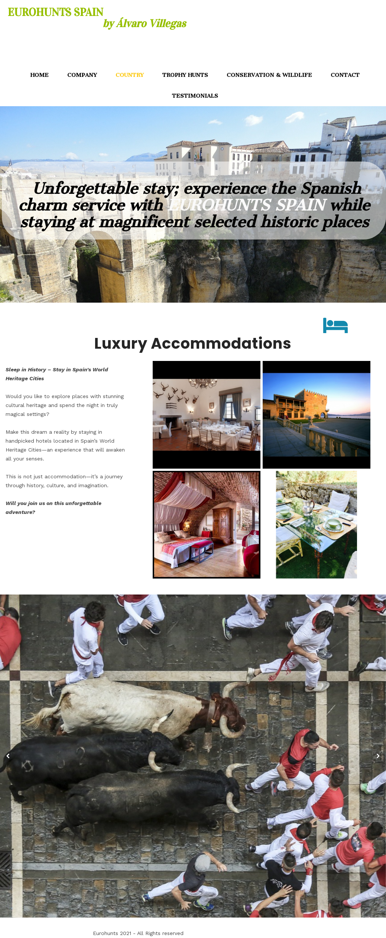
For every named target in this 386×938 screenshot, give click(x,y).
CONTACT (345, 75)
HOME (39, 75)
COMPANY (82, 75)
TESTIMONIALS (195, 95)
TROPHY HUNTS (185, 75)
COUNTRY (130, 75)
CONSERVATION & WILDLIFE (269, 75)
